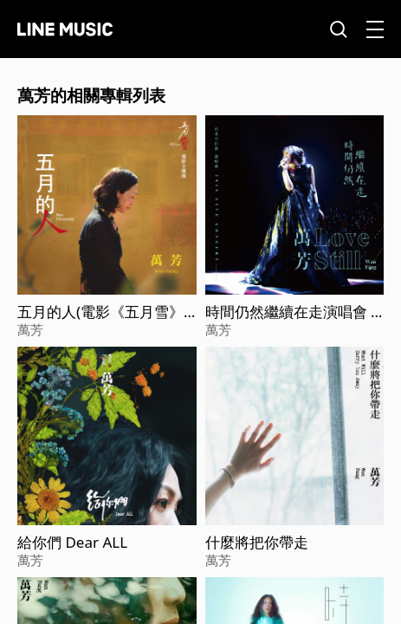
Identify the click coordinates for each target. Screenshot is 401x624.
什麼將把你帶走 (256, 542)
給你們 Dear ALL (72, 542)
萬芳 (30, 329)
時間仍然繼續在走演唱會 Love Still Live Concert (291, 312)
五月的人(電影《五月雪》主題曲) (100, 312)
